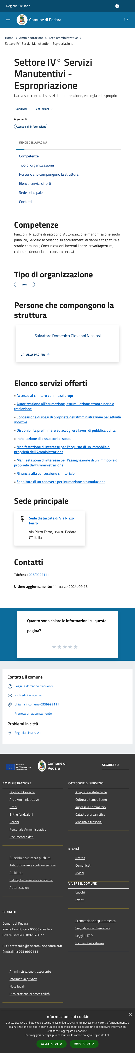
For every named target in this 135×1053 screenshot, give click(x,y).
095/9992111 (39, 574)
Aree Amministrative (24, 799)
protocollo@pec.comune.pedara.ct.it (36, 945)
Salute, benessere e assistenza (31, 880)
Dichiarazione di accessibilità (30, 993)
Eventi (79, 899)
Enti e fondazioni (21, 814)
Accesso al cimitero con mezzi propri (45, 395)
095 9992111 (28, 951)
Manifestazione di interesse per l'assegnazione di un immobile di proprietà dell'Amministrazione (66, 462)
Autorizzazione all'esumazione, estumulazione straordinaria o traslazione (64, 406)
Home (9, 37)
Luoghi (80, 892)
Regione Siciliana (18, 5)
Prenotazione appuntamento (95, 920)
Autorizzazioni (20, 887)
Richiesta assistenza (89, 943)
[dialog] (67, 1032)
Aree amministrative (63, 37)
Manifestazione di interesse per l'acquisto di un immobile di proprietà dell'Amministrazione (62, 449)
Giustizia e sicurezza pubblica (30, 857)
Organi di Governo (22, 792)
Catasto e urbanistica (90, 814)
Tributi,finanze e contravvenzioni (33, 865)
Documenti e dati (22, 836)
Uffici (13, 806)
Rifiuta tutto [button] (84, 1043)
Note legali (17, 986)
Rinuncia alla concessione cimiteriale (46, 473)
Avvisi (79, 872)
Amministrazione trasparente (30, 971)
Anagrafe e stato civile (91, 792)
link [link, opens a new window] (107, 1035)
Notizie (80, 857)
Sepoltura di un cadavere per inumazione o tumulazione (61, 481)
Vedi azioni (45, 108)
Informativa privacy (23, 978)
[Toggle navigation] (8, 19)
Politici (14, 821)
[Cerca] (126, 19)
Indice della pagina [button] (33, 142)
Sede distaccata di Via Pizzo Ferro (51, 520)
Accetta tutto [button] (51, 1044)
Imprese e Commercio (90, 806)
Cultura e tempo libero (91, 799)
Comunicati (83, 865)
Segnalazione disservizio (92, 928)
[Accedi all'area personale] (117, 6)
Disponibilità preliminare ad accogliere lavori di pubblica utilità (66, 430)
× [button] (130, 1015)
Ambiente (16, 872)
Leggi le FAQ (84, 935)
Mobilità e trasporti (88, 821)
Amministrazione (31, 37)
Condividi (24, 108)
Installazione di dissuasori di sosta (44, 438)
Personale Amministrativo (28, 829)
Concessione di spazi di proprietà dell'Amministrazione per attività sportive (67, 419)
